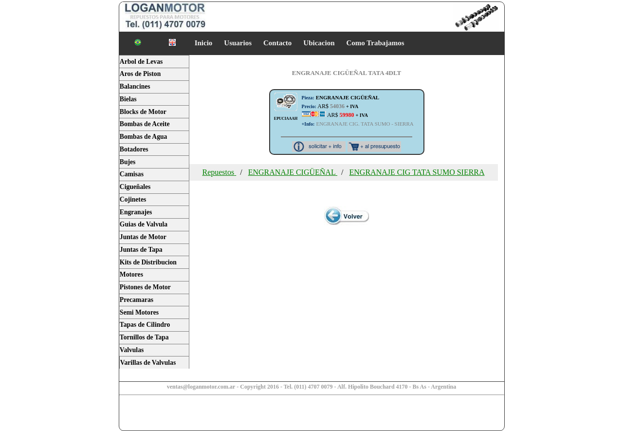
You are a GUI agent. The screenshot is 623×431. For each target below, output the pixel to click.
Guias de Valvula (143, 224)
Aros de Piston (140, 73)
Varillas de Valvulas (148, 362)
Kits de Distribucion (148, 262)
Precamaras (136, 299)
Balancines (135, 86)
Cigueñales (135, 186)
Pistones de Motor (145, 287)
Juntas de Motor (143, 237)
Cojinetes (133, 199)
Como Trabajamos (375, 43)
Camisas (132, 174)
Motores (131, 274)
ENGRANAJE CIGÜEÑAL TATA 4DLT (346, 72)
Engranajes (136, 212)
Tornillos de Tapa (144, 337)
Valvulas (132, 350)
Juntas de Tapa (141, 249)
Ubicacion (318, 43)
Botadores (134, 149)
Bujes (127, 162)
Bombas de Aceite (145, 124)
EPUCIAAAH (285, 118)
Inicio (204, 43)
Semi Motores (139, 312)
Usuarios (238, 43)
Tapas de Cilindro (145, 324)
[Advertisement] (196, 414)
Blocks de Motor (143, 111)
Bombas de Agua (143, 136)
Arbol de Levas (141, 61)
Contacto (277, 43)
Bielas (128, 99)
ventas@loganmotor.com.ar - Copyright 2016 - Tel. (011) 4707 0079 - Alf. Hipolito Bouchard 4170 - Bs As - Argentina (312, 386)
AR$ (330, 106)
